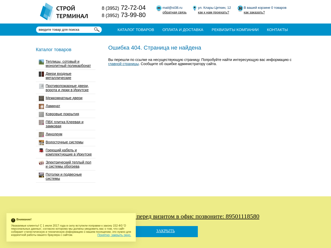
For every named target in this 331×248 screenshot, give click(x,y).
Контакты (277, 29)
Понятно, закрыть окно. (114, 235)
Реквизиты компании (235, 29)
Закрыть (165, 231)
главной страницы (123, 64)
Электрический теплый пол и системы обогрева (65, 164)
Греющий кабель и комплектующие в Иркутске (65, 152)
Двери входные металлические (55, 76)
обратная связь (175, 12)
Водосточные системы (61, 142)
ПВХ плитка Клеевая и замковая (61, 124)
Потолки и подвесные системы (60, 176)
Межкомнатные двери (60, 98)
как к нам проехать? (213, 12)
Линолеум (50, 134)
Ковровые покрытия (59, 114)
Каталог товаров (136, 29)
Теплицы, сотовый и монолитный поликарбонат (65, 63)
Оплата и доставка (183, 29)
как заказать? (254, 12)
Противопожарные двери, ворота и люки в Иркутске (64, 88)
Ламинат (49, 106)
